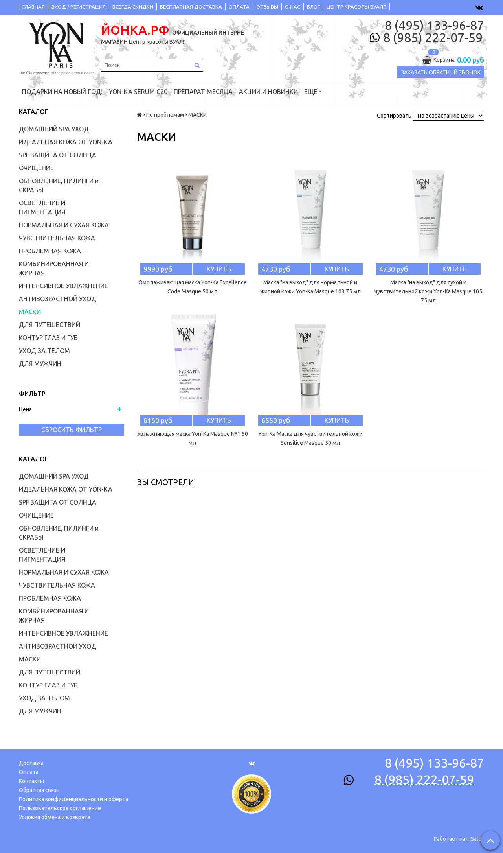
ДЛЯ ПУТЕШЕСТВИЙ (49, 324)
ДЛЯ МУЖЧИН (40, 363)
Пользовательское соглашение (60, 808)
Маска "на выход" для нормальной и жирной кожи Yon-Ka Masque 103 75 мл (310, 287)
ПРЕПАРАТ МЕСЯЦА (203, 91)
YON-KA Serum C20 (138, 91)
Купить (219, 269)
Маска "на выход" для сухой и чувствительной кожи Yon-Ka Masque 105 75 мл (428, 291)
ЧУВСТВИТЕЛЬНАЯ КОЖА (57, 237)
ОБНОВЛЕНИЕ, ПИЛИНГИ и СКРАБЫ (59, 185)
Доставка (31, 763)
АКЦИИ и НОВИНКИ (268, 91)
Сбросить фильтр (71, 429)
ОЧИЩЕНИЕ (36, 167)
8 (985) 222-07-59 (433, 37)
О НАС (292, 6)
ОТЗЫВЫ (267, 6)
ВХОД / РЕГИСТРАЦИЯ (78, 6)
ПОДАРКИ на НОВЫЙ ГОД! (62, 91)
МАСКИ (30, 311)
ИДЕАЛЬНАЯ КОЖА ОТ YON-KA (65, 142)
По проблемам (165, 115)
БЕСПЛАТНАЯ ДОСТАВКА (191, 6)
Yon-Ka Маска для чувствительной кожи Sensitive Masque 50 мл (310, 438)
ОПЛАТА (239, 6)
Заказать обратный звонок (441, 72)
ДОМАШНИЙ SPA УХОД (54, 129)
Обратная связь (39, 790)
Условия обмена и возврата (54, 817)
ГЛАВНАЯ (33, 6)
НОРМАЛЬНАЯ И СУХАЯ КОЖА (64, 224)
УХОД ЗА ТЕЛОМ (44, 350)
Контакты (31, 781)
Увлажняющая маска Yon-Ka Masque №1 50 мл (192, 438)
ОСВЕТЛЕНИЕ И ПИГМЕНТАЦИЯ (42, 207)
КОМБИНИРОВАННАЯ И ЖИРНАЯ (54, 268)
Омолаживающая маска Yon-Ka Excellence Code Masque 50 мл (192, 287)
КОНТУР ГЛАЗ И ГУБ (48, 337)
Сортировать (394, 115)
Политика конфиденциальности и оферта (73, 799)
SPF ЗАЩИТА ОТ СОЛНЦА (57, 154)
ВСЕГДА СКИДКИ (132, 6)
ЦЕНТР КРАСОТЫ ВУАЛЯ (356, 6)
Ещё (313, 91)
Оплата (29, 772)
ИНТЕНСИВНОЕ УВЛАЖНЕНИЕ (63, 285)
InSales (475, 839)
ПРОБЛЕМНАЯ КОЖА (50, 250)
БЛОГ (313, 6)
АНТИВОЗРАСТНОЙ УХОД (57, 298)
